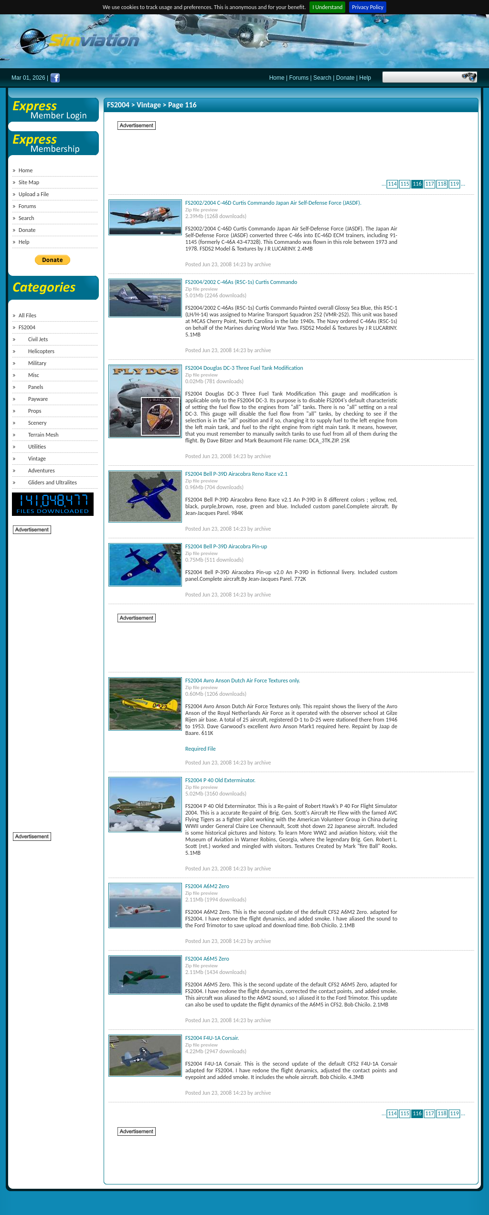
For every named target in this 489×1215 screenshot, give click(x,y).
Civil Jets (38, 339)
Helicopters (41, 351)
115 (404, 183)
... (384, 183)
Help (365, 77)
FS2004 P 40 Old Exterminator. (220, 780)
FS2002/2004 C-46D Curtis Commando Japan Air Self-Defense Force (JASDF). (273, 202)
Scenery (37, 422)
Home (277, 77)
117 (429, 183)
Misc (33, 375)
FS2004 (27, 327)
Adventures (41, 470)
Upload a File (34, 194)
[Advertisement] (51, 678)
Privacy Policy (367, 7)
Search (322, 77)
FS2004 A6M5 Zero (207, 958)
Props (34, 411)
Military (37, 363)
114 (392, 183)
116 (417, 183)
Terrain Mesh (43, 434)
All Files (27, 315)
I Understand (327, 7)
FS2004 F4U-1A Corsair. (212, 1038)
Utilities (37, 446)
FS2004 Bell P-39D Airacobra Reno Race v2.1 (236, 474)
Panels (35, 387)
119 (454, 183)
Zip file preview (201, 210)
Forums (299, 77)
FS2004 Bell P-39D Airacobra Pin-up (226, 546)
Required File (200, 748)
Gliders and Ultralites (52, 482)
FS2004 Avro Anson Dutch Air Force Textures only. (242, 680)
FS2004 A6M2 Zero (207, 886)
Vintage (37, 458)
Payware (38, 399)
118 (441, 183)
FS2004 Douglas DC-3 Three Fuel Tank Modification (244, 368)
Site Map (29, 182)
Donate (345, 77)
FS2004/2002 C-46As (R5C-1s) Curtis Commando (241, 282)
